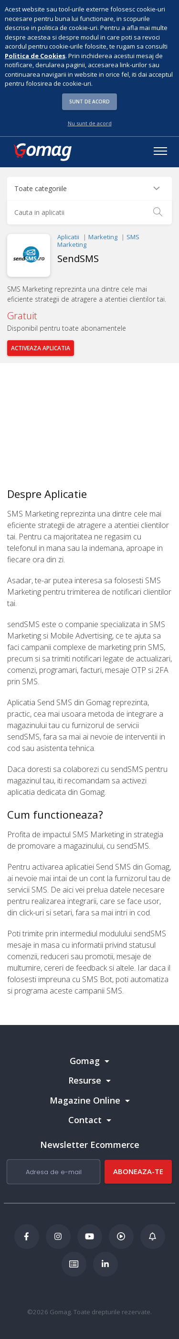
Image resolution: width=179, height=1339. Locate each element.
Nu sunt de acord (90, 123)
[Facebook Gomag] (26, 1236)
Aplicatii (68, 237)
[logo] (42, 152)
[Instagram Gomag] (58, 1236)
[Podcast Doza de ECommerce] (121, 1236)
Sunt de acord (89, 101)
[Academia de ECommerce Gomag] (74, 1264)
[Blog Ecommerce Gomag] (152, 1236)
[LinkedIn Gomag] (105, 1264)
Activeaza (40, 348)
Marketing (102, 237)
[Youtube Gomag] (89, 1236)
